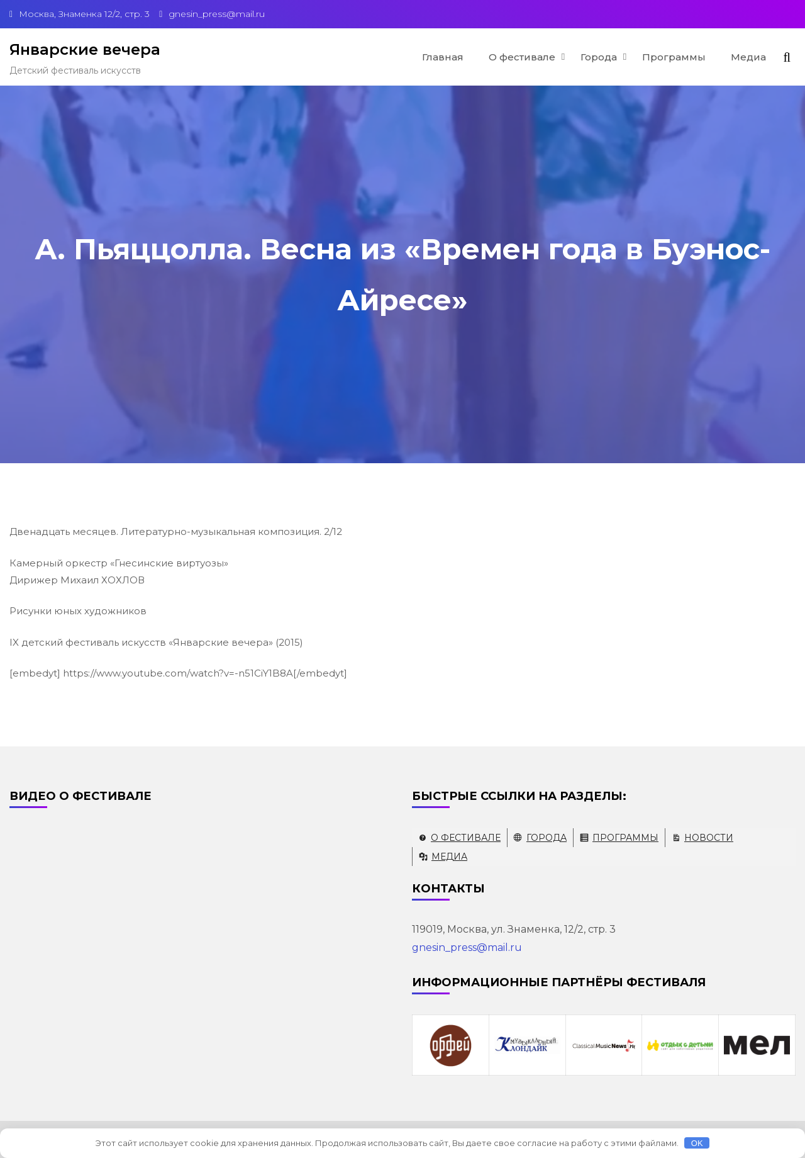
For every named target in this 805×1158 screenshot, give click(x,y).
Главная (443, 57)
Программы (674, 57)
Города (598, 57)
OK (697, 1143)
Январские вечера (84, 49)
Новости (708, 837)
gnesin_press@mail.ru (467, 947)
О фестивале (522, 57)
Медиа (748, 57)
